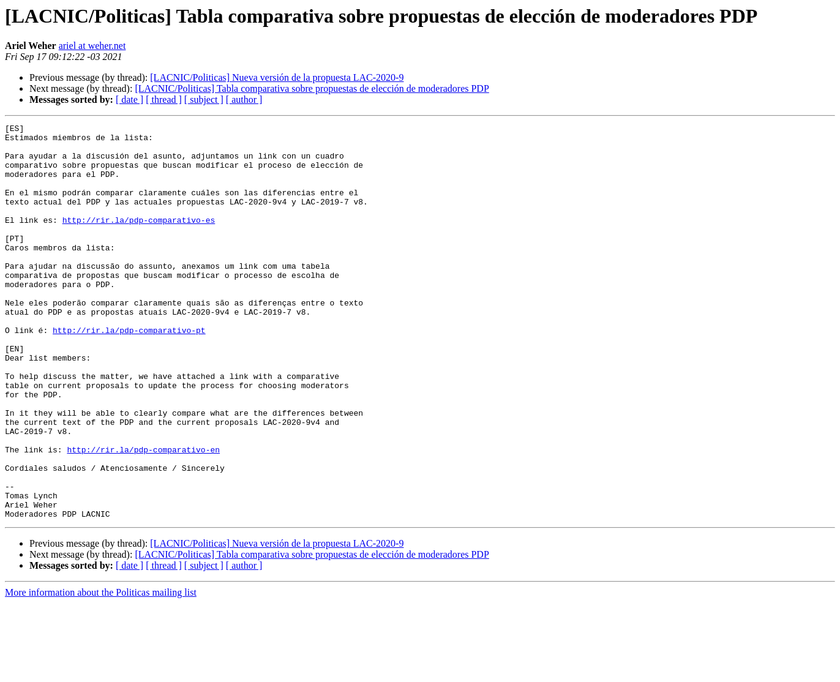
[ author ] (244, 99)
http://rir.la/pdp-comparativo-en (143, 515)
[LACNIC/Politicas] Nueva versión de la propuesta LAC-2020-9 (276, 77)
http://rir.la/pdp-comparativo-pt (129, 372)
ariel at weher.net (92, 45)
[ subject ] (203, 99)
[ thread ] (164, 99)
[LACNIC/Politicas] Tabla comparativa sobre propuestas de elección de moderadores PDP (312, 88)
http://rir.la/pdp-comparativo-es (139, 239)
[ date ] (129, 99)
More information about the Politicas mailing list (101, 671)
